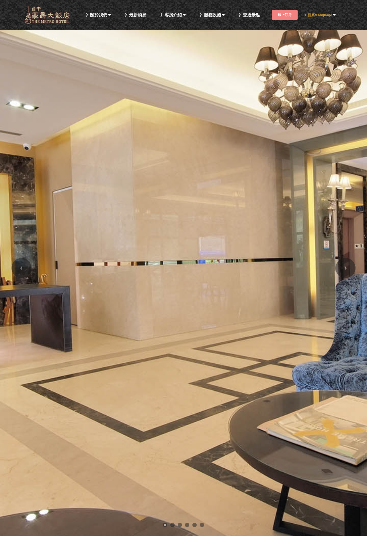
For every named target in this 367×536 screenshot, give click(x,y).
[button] (21, 268)
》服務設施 (210, 15)
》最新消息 (135, 15)
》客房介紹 (171, 15)
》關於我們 (96, 15)
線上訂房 (285, 15)
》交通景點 (249, 15)
